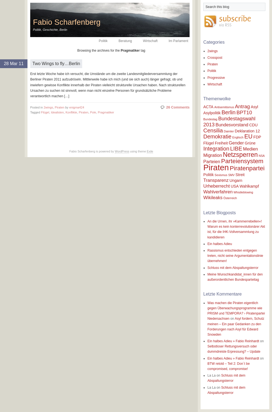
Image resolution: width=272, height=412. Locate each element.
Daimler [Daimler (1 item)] (229, 131)
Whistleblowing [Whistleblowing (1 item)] (243, 192)
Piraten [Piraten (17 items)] (216, 167)
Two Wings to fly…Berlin (56, 63)
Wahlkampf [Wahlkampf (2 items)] (249, 186)
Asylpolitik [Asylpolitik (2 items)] (212, 113)
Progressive (216, 78)
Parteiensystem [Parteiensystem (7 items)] (242, 161)
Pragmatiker (106, 112)
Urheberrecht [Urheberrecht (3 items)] (216, 185)
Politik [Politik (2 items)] (208, 174)
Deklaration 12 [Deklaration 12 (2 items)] (247, 131)
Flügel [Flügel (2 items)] (208, 143)
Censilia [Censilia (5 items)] (213, 130)
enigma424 (76, 107)
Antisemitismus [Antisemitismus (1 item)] (224, 107)
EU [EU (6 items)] (248, 136)
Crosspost (214, 58)
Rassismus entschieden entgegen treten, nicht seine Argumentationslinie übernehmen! (235, 256)
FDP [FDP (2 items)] (257, 137)
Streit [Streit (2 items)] (240, 174)
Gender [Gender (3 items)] (236, 142)
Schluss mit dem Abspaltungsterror (232, 268)
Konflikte (71, 112)
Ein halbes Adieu (219, 244)
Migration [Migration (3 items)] (212, 155)
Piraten (59, 107)
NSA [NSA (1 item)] (262, 155)
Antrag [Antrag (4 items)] (242, 106)
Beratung (125, 41)
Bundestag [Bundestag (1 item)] (210, 119)
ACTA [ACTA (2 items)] (208, 107)
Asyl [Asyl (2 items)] (254, 107)
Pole (93, 112)
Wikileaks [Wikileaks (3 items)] (213, 197)
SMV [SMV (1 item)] (231, 175)
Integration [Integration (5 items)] (216, 149)
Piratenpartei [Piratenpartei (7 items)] (247, 168)
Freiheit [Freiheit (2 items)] (221, 143)
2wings (48, 107)
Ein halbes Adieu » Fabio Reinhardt (233, 341)
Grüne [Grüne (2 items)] (250, 143)
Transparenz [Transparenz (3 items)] (216, 180)
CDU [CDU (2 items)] (253, 125)
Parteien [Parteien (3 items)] (211, 161)
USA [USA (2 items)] (235, 186)
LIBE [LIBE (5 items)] (236, 149)
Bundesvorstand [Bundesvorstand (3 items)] (231, 124)
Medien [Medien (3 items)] (250, 148)
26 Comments (178, 107)
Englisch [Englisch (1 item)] (237, 137)
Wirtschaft (150, 41)
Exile (150, 151)
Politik (103, 41)
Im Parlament (178, 41)
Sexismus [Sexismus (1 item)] (221, 175)
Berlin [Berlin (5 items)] (228, 112)
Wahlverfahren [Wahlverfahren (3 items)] (218, 191)
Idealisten (57, 112)
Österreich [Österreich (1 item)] (230, 198)
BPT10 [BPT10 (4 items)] (244, 112)
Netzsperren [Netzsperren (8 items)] (240, 154)
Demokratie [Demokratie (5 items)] (217, 136)
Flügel (45, 112)
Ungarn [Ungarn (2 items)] (235, 180)
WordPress (122, 151)
